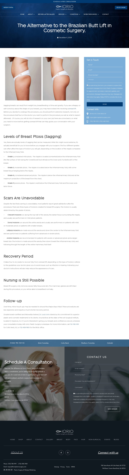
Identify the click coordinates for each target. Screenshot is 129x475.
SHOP (20, 440)
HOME (22, 14)
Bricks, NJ (93, 113)
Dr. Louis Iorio (44, 315)
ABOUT (29, 440)
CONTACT (39, 440)
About (31, 14)
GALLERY (49, 440)
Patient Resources (91, 14)
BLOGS (116, 440)
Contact (105, 14)
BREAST (59, 440)
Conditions (75, 14)
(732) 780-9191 (94, 121)
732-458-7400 (25, 328)
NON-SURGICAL (95, 440)
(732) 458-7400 (104, 121)
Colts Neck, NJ (101, 113)
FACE (76, 440)
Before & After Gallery (46, 14)
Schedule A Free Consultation (64, 1)
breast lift (72, 109)
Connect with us (108, 452)
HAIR (83, 440)
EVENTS (107, 440)
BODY (68, 440)
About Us (17, 452)
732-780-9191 (74, 324)
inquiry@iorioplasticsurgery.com (100, 117)
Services (62, 14)
